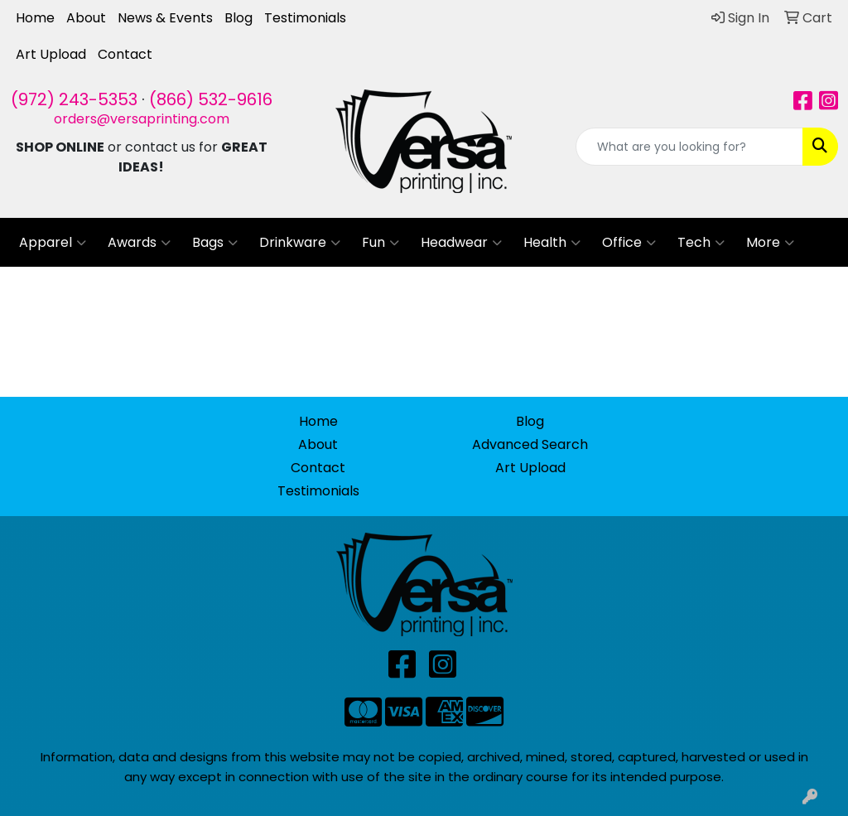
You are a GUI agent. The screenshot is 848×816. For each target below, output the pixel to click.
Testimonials (305, 17)
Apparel (52, 243)
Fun (380, 243)
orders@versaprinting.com (141, 118)
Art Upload (51, 54)
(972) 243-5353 (74, 99)
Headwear (461, 243)
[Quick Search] (689, 147)
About (86, 17)
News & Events (165, 17)
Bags (215, 243)
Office (629, 243)
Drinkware (299, 243)
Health (552, 243)
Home (35, 17)
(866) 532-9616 (210, 99)
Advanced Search (530, 444)
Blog (238, 17)
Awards (139, 243)
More (770, 243)
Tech (701, 243)
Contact (125, 54)
